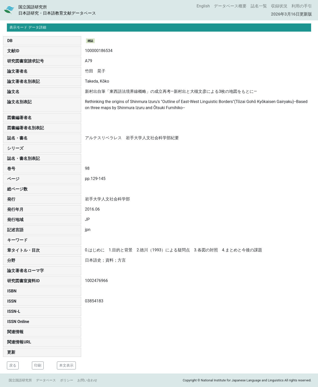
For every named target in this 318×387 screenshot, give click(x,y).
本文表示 (66, 365)
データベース (46, 380)
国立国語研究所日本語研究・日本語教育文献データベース (57, 10)
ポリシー (66, 380)
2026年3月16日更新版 (291, 14)
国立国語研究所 (20, 380)
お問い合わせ (87, 380)
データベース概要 (230, 6)
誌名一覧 (259, 6)
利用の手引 (301, 6)
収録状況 (279, 6)
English (203, 6)
